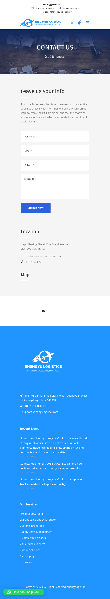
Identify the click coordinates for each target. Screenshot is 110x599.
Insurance (26, 562)
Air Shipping (27, 556)
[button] (23, 592)
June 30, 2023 (28, 456)
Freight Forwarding (31, 513)
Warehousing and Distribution (38, 519)
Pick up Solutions (30, 550)
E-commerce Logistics (33, 538)
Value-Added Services (32, 544)
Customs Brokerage (32, 525)
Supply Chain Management (36, 532)
